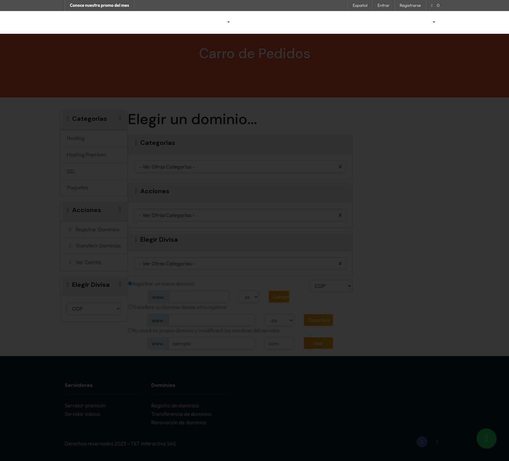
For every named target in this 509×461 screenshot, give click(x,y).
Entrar (384, 5)
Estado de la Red (353, 22)
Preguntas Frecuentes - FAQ (297, 22)
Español (360, 5)
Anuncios (249, 22)
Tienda (218, 22)
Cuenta (424, 22)
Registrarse (410, 5)
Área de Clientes (184, 22)
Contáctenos (393, 22)
